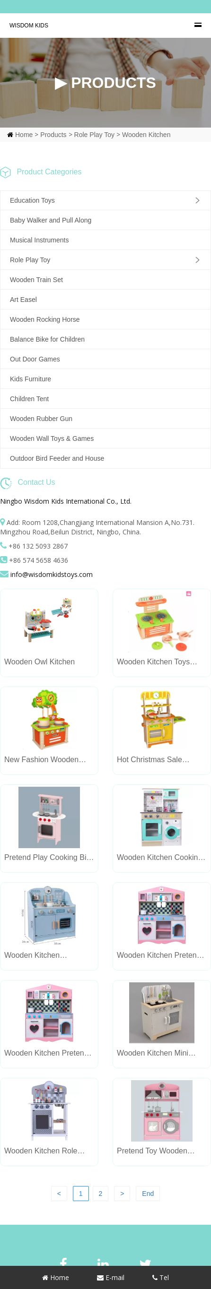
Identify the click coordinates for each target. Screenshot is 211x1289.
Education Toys (32, 200)
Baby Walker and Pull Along (50, 220)
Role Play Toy (94, 134)
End (148, 1193)
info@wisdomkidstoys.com (51, 574)
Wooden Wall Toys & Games (52, 438)
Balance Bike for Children (47, 339)
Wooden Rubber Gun (41, 418)
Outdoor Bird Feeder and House (57, 458)
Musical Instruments (39, 240)
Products (53, 134)
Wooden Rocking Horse (45, 319)
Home (24, 134)
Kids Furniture (30, 379)
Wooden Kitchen (146, 134)
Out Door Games (35, 359)
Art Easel (23, 299)
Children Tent (29, 399)
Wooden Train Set (36, 280)
